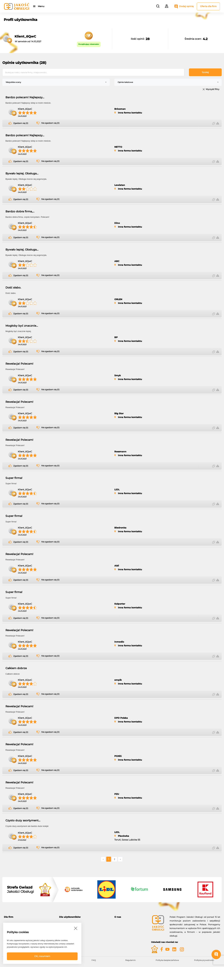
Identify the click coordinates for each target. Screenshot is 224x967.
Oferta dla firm (208, 6)
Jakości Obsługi (20, 889)
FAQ (94, 960)
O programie (120, 922)
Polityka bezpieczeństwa (167, 960)
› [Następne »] (120, 859)
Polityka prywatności (204, 960)
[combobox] (56, 82)
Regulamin (130, 960)
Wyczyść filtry (212, 89)
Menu (41, 6)
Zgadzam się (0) (20, 123)
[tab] (29, 917)
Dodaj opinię (186, 6)
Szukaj (205, 72)
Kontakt (118, 926)
